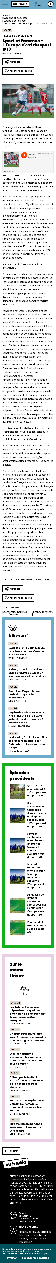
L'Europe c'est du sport (14, 20)
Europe (36, 611)
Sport (5, 611)
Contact (22, 1213)
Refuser (12, 1258)
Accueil (6, 15)
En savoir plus (41, 1253)
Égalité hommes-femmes (18, 613)
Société (7, 30)
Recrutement (25, 1215)
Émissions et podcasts (14, 17)
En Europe (15, 1003)
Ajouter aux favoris (18, 71)
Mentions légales (27, 1221)
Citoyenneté (47, 611)
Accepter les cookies (35, 1258)
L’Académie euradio (29, 1218)
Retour (11, 1151)
